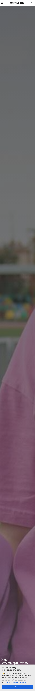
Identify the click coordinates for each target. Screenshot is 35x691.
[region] (17, 678)
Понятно (17, 687)
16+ (32, 2)
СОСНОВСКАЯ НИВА (17, 3)
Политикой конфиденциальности (17, 682)
